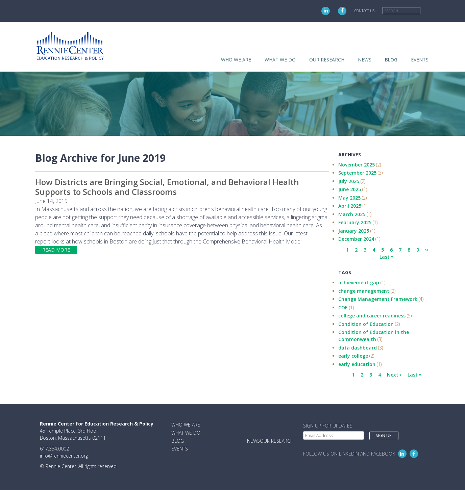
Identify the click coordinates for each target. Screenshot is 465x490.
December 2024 (356, 239)
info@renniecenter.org (64, 456)
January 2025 (353, 231)
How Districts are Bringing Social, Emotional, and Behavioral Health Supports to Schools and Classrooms (167, 186)
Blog (391, 59)
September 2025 (357, 173)
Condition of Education (366, 324)
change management (363, 291)
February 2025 (354, 222)
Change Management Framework (377, 299)
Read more (56, 250)
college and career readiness (372, 315)
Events (420, 59)
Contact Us (364, 10)
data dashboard (357, 347)
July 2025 (348, 181)
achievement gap (358, 282)
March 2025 (351, 214)
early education (356, 364)
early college (353, 356)
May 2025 (349, 198)
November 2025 (356, 164)
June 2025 (349, 189)
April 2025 (349, 206)
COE (343, 307)
